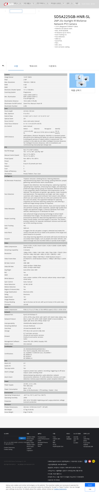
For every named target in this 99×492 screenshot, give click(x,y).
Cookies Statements (60, 489)
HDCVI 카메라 (30, 447)
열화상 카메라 (30, 451)
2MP (76, 11)
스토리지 (29, 456)
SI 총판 (68, 445)
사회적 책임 (86, 447)
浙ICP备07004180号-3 (10, 472)
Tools (54, 445)
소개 (84, 445)
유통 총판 (68, 447)
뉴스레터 (75, 451)
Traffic (39, 449)
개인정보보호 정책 (88, 454)
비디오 (54, 452)
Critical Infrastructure (43, 447)
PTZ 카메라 (40, 11)
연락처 (85, 449)
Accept (90, 485)
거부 (90, 489)
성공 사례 (75, 447)
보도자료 (75, 445)
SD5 (68, 11)
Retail (39, 454)
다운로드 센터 (56, 447)
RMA (54, 451)
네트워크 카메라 (31, 445)
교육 (54, 449)
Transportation (42, 445)
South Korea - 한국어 (88, 4)
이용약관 (85, 453)
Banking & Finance (43, 450)
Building (40, 452)
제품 (15, 11)
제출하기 (22, 446)
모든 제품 (26, 11)
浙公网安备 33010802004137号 (26, 472)
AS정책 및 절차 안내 (58, 454)
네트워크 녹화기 (31, 453)
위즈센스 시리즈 (56, 11)
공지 (74, 449)
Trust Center (86, 451)
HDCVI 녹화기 (30, 455)
